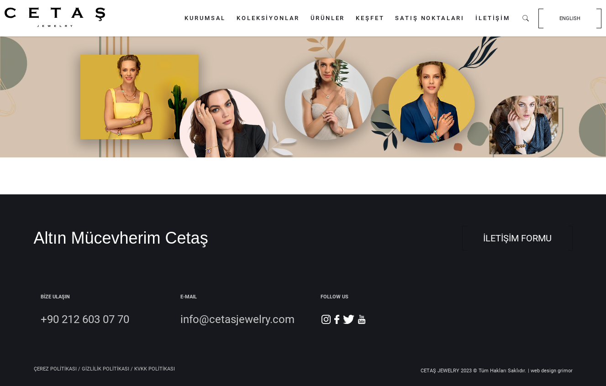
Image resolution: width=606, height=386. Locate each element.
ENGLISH (569, 18)
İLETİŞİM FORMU (517, 238)
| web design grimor (550, 371)
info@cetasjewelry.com (237, 319)
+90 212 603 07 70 (85, 319)
